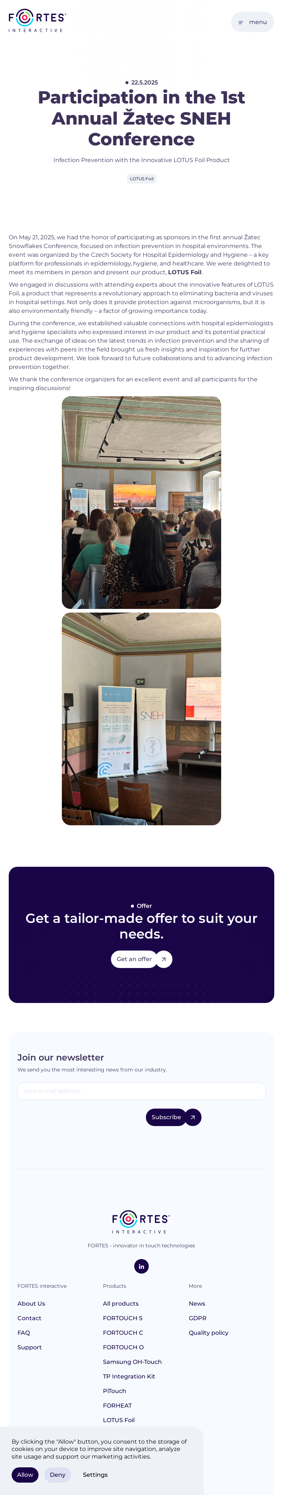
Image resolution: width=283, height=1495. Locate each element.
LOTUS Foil (119, 1420)
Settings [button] (95, 1474)
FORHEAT (117, 1405)
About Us (31, 1303)
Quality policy (208, 1332)
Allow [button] (25, 1474)
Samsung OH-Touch (132, 1361)
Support (29, 1347)
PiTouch (114, 1391)
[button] (252, 22)
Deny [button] (57, 1474)
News (197, 1303)
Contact (29, 1318)
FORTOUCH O (123, 1347)
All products (121, 1303)
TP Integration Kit (129, 1376)
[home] (38, 22)
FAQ (23, 1332)
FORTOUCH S (123, 1318)
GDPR (198, 1318)
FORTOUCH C (123, 1332)
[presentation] (72, 1123)
